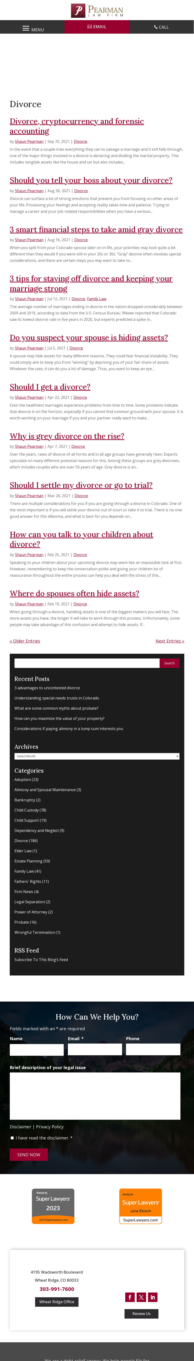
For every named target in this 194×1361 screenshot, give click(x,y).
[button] (32, 27)
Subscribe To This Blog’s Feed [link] (41, 959)
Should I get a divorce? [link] (50, 387)
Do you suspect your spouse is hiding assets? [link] (89, 337)
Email (76, 1038)
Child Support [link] (26, 820)
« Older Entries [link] (25, 641)
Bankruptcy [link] (24, 800)
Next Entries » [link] (170, 641)
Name (16, 1038)
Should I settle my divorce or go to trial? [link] (81, 485)
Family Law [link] (96, 298)
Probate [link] (21, 922)
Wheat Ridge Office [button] (56, 1301)
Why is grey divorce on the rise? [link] (67, 436)
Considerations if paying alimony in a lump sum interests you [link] (68, 728)
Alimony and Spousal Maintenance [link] (45, 789)
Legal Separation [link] (29, 901)
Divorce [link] (80, 141)
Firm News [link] (23, 891)
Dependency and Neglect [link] (36, 830)
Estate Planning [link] (28, 861)
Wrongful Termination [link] (34, 932)
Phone (132, 1038)
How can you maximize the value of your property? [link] (59, 718)
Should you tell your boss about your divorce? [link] (91, 180)
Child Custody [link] (26, 810)
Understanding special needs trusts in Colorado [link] (56, 698)
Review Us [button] (141, 1313)
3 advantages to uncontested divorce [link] (47, 687)
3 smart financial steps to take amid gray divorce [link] (96, 229)
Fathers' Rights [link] (27, 881)
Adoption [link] (22, 779)
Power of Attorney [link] (30, 912)
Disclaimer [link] (20, 1127)
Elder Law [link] (23, 850)
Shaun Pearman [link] (29, 141)
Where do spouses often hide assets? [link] (74, 593)
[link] (97, 11)
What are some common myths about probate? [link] (56, 708)
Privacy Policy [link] (50, 1127)
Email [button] (99, 26)
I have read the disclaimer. (44, 1138)
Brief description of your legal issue (48, 1067)
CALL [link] (164, 27)
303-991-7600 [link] (57, 1288)
